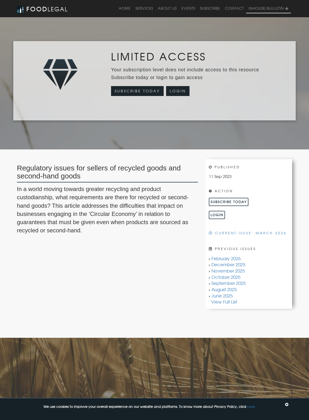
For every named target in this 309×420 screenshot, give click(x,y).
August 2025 (224, 289)
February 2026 (226, 258)
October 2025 (225, 277)
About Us (167, 8)
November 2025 (228, 270)
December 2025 (228, 264)
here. (251, 407)
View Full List (224, 301)
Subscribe (210, 8)
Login (178, 91)
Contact (234, 8)
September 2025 (228, 283)
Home (125, 8)
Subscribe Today (137, 91)
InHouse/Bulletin (268, 8)
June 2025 (222, 295)
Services (144, 8)
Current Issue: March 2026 (248, 233)
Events (188, 8)
